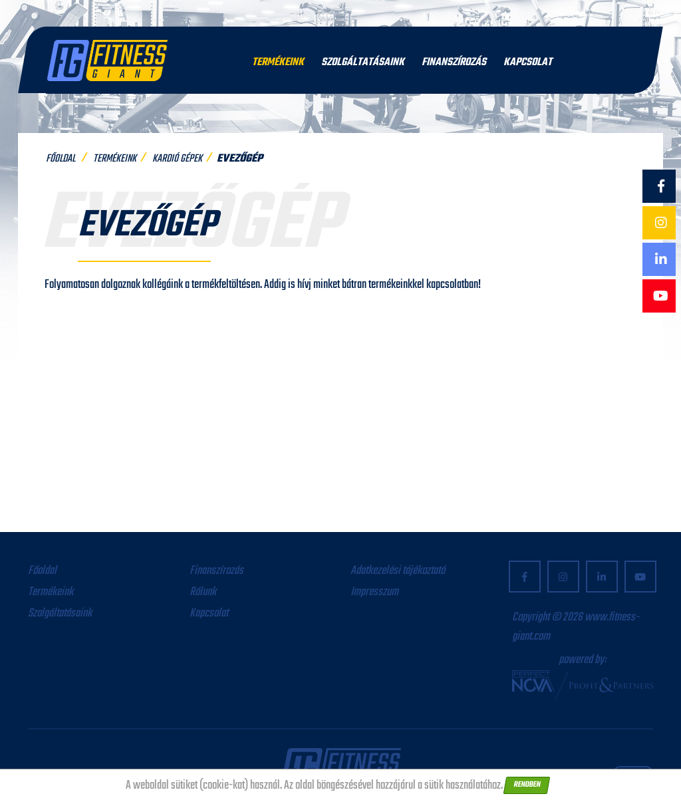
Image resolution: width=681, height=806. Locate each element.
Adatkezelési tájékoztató (397, 571)
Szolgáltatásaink (362, 62)
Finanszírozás (454, 62)
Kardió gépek (177, 159)
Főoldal (60, 159)
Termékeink (278, 62)
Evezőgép (240, 159)
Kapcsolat (527, 62)
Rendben (527, 785)
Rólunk (203, 592)
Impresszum (374, 592)
